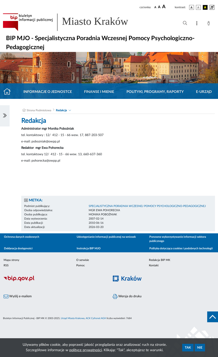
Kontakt (154, 265)
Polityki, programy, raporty (155, 92)
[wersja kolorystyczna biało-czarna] (198, 7)
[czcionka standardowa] (155, 7)
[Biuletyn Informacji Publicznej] (54, 281)
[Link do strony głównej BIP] (71, 22)
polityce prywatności (85, 350)
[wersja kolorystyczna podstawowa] (192, 7)
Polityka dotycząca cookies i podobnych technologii (181, 248)
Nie (199, 347)
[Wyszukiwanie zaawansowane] (185, 23)
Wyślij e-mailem (18, 296)
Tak (188, 347)
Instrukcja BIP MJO (88, 248)
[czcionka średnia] (159, 7)
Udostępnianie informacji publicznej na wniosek (106, 237)
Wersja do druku (127, 296)
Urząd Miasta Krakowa (72, 318)
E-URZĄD (204, 92)
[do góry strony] (212, 316)
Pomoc (80, 265)
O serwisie (82, 260)
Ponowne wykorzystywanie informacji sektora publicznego (177, 239)
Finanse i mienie (99, 92)
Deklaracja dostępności (18, 248)
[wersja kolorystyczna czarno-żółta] (205, 7)
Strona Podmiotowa (39, 110)
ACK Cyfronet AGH (96, 318)
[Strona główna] (8, 92)
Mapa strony (11, 260)
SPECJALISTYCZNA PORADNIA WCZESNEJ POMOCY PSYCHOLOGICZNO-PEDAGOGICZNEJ (147, 206)
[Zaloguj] (209, 24)
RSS (6, 265)
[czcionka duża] (168, 6)
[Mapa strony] (197, 24)
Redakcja (61, 110)
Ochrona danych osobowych (21, 237)
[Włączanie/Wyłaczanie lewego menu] (5, 115)
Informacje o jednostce (47, 92)
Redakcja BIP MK (159, 260)
